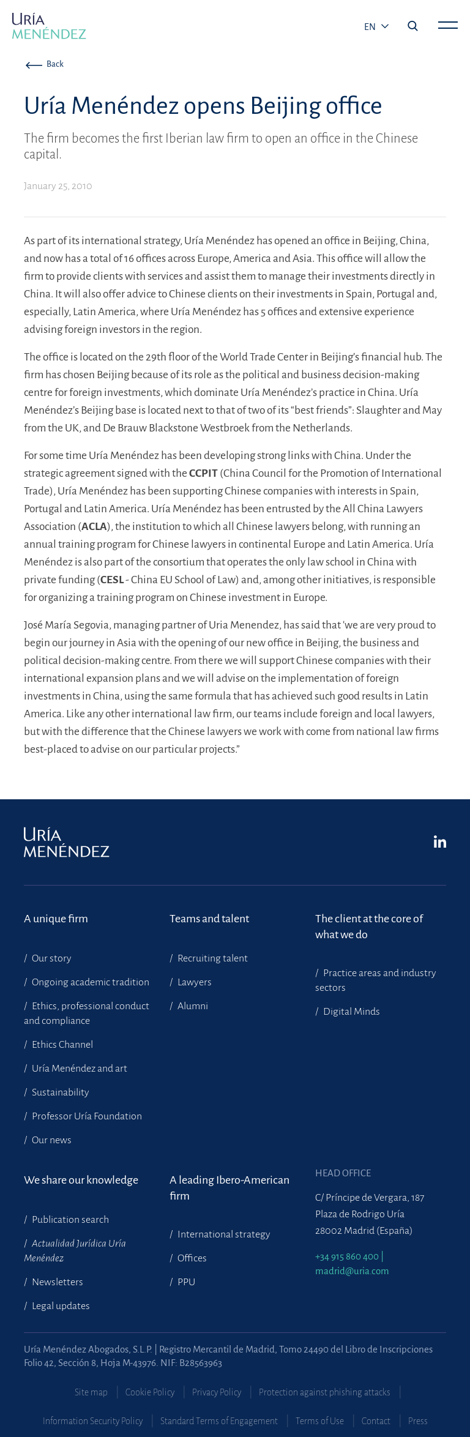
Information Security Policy (93, 1421)
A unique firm (56, 919)
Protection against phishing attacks (324, 1392)
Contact (376, 1421)
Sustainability (59, 1092)
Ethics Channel (61, 1044)
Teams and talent (209, 919)
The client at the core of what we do (369, 927)
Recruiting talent (212, 958)
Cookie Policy (149, 1392)
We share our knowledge (81, 1180)
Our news (51, 1140)
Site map (91, 1392)
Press (418, 1421)
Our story (51, 958)
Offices (191, 1258)
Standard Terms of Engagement (219, 1421)
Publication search (69, 1219)
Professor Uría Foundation (86, 1116)
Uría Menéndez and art (78, 1068)
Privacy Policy (216, 1392)
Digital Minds (350, 1011)
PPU (185, 1282)
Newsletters (56, 1282)
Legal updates (60, 1306)
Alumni (192, 1006)
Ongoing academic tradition (89, 982)
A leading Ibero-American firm (229, 1188)
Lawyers (194, 982)
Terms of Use (320, 1421)
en (371, 27)
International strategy (223, 1234)
